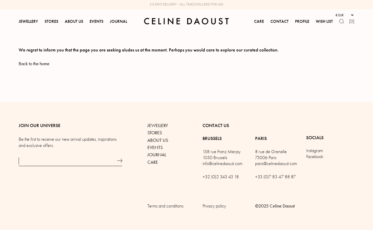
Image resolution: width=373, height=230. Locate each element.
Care (152, 162)
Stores (154, 133)
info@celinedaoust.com (222, 163)
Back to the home (34, 63)
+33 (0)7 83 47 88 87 (275, 177)
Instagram (314, 150)
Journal (156, 155)
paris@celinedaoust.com (276, 163)
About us (157, 140)
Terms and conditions (165, 206)
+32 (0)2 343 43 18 (221, 177)
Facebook (314, 156)
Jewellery (157, 125)
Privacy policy (214, 206)
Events (155, 147)
